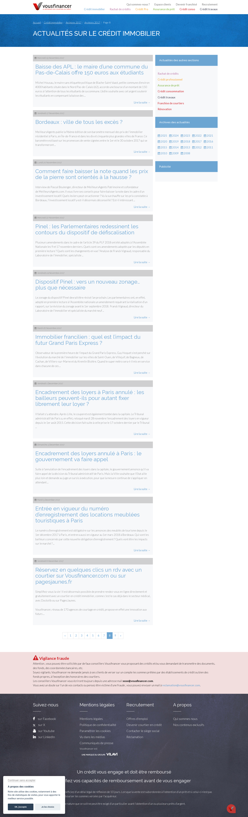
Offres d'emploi (137, 719)
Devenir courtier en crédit (144, 725)
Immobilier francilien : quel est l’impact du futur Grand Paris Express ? (88, 340)
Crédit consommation (171, 91)
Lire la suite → (142, 102)
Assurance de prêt (164, 9)
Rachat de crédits (120, 9)
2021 (208, 135)
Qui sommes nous (185, 719)
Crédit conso (187, 9)
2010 (162, 153)
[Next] (120, 635)
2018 (185, 141)
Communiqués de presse (96, 743)
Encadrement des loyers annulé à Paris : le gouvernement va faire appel (88, 456)
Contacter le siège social (142, 731)
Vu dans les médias (92, 737)
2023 (185, 135)
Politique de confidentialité (98, 725)
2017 (197, 141)
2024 (174, 135)
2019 (174, 141)
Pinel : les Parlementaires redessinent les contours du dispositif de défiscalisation (86, 229)
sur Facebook (47, 719)
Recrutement (210, 4)
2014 (174, 147)
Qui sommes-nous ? (138, 4)
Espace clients (162, 4)
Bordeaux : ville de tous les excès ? (78, 122)
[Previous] (65, 635)
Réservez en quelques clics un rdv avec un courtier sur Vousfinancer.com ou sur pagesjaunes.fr (88, 576)
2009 (174, 153)
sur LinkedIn (46, 737)
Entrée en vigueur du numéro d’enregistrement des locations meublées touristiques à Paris (87, 514)
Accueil (37, 22)
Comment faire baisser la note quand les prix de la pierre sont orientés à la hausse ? (91, 174)
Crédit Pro (141, 9)
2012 (197, 147)
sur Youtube (46, 731)
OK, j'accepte (21, 807)
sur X (39, 725)
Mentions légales (91, 719)
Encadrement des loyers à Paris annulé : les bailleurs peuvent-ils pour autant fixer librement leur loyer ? (89, 398)
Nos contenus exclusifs (188, 725)
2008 (185, 153)
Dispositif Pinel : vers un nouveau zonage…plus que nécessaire (87, 284)
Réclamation (134, 737)
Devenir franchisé (186, 4)
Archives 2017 (73, 22)
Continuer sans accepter (21, 780)
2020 (162, 141)
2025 (162, 135)
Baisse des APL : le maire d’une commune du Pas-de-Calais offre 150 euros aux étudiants (91, 69)
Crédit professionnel (170, 79)
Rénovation (165, 109)
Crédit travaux (209, 9)
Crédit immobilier (94, 9)
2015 (162, 147)
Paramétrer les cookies (95, 731)
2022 (197, 135)
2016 (208, 141)
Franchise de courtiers (171, 103)
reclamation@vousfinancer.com (181, 685)
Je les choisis (47, 807)
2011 (208, 147)
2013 (185, 147)
